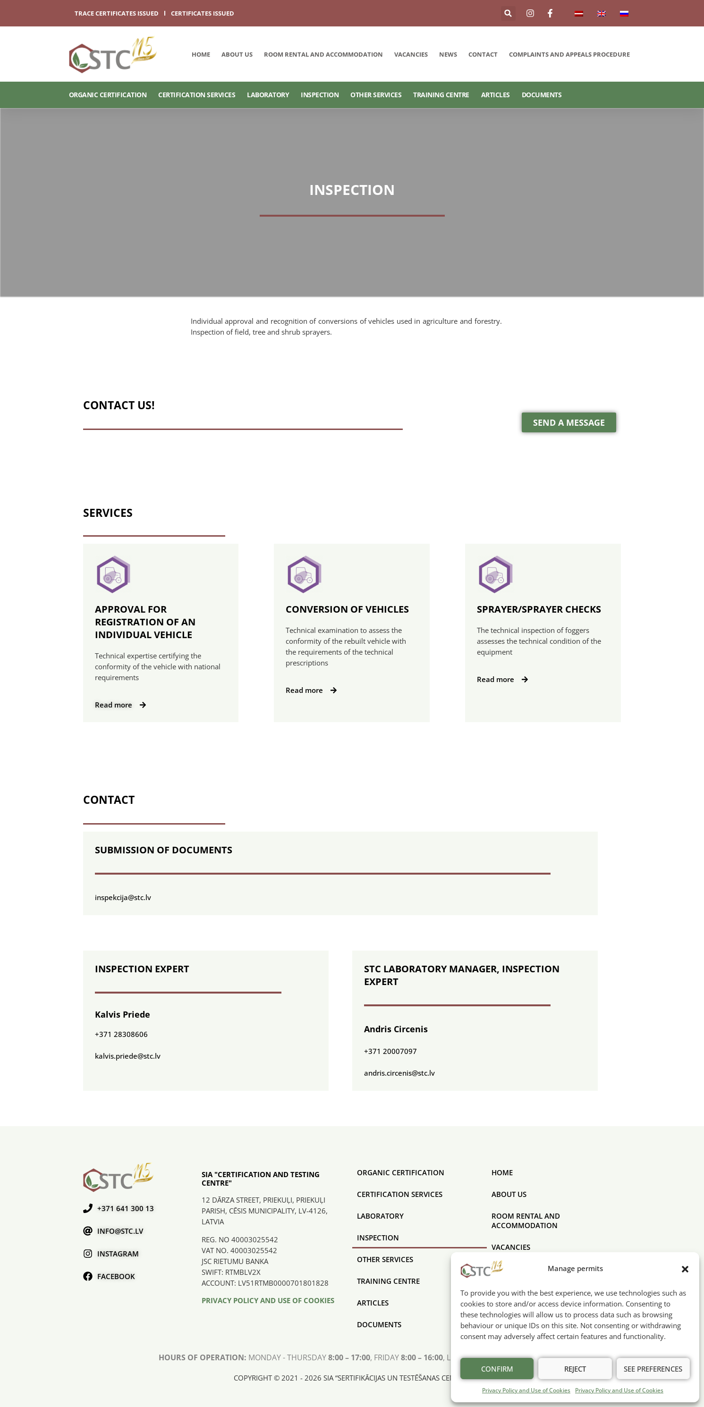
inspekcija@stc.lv (123, 897)
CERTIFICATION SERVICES (196, 94)
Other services (375, 94)
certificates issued (202, 13)
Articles (495, 94)
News (448, 54)
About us (237, 54)
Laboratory (268, 94)
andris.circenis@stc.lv (399, 1073)
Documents (542, 94)
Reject (575, 1368)
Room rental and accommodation (323, 54)
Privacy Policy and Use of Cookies (526, 1390)
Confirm (497, 1368)
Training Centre (441, 94)
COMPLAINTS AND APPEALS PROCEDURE (569, 54)
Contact (483, 54)
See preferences (653, 1368)
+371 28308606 (121, 1034)
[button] (685, 1268)
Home (201, 54)
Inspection (320, 94)
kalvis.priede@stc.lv (128, 1056)
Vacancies (411, 54)
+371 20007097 (390, 1051)
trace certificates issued (117, 13)
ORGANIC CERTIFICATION (108, 94)
